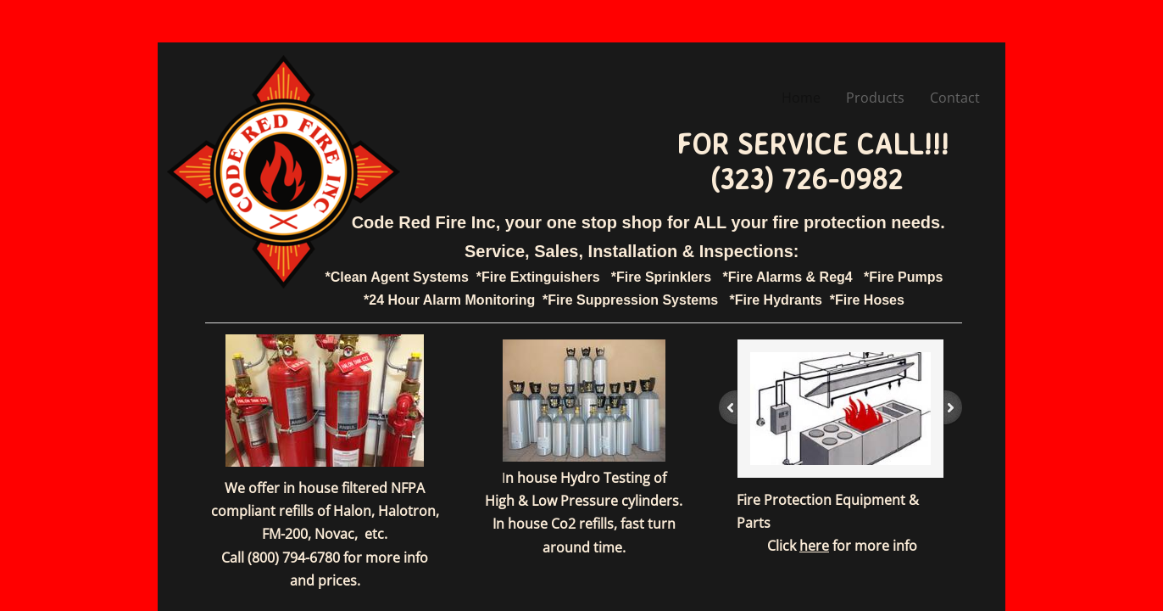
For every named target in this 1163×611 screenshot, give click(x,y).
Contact (955, 97)
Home (801, 97)
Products (875, 97)
